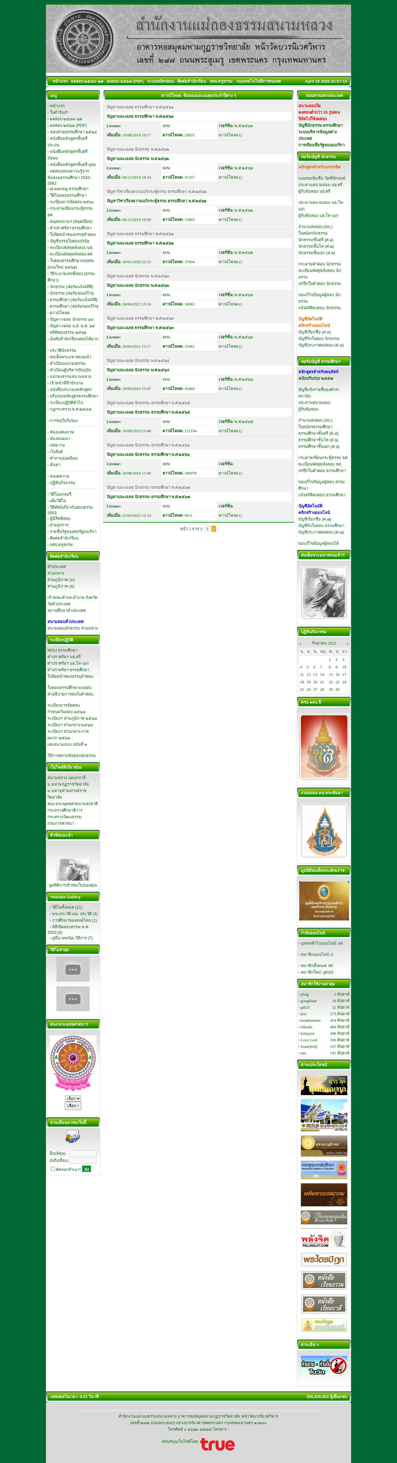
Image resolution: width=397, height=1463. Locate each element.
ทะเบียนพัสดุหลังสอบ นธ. (72, 247)
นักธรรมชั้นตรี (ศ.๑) (315, 239)
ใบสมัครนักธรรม (313, 233)
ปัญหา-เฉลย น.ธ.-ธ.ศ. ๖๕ (72, 325)
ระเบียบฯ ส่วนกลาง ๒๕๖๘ (70, 724)
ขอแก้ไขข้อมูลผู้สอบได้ (318, 543)
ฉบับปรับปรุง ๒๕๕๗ (315, 378)
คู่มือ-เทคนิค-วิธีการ (69, 938)
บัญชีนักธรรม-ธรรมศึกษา (320, 125)
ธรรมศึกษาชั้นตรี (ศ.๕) (318, 433)
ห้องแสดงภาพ (62, 432)
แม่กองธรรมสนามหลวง (70, 376)
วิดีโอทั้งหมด (63, 907)
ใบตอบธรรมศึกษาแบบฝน (69, 687)
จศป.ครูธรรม (61, 544)
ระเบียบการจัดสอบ (63, 705)
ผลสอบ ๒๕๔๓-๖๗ (66, 119)
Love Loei (309, 1040)
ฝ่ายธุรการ (59, 525)
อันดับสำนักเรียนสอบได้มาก (74, 339)
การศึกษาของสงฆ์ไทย (71, 920)
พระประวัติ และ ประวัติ (71, 913)
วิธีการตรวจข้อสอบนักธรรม (71, 755)
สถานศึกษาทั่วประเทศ (66, 610)
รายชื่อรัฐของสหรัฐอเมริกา (73, 531)
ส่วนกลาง (55, 573)
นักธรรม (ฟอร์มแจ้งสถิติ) (71, 286)
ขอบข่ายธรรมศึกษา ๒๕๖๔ (73, 132)
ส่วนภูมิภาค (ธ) (60, 586)
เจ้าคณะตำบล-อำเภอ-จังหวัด (72, 597)
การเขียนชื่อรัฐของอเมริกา (321, 145)
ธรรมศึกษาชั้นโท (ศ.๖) (318, 440)
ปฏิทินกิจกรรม (62, 482)
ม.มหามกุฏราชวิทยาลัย (68, 784)
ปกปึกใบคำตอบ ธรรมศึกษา (322, 470)
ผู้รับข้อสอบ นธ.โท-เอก (318, 215)
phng (305, 994)
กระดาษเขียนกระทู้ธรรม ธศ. (323, 457)
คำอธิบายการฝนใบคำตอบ (70, 694)
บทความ (57, 445)
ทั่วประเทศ (56, 566)
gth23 (328, 972)
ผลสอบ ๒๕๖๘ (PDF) (68, 125)
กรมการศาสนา (60, 823)
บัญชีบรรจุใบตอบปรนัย (70, 241)
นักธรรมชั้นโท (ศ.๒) (316, 246)
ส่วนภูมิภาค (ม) (61, 579)
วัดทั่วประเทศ (58, 604)
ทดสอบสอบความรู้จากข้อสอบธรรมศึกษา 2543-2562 (69, 177)
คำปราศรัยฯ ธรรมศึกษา (71, 228)
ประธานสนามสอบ (314, 402)
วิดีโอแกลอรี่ (60, 494)
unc (303, 1053)
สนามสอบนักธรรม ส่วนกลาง (72, 628)
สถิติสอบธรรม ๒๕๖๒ (68, 332)
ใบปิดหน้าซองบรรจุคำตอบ (73, 234)
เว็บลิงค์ (56, 451)
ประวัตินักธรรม (63, 350)
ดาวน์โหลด (59, 312)
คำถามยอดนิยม (64, 458)
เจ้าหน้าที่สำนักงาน (66, 383)
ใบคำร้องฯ (59, 112)
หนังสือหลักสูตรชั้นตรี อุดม (73, 164)
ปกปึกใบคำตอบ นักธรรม (319, 283)
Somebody (309, 1046)
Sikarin (306, 1027)
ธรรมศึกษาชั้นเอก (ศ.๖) (319, 446)
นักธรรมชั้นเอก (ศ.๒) (316, 252)
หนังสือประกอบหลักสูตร (70, 389)
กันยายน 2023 (324, 643)
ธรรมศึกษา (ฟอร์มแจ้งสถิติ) (74, 299)
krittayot (307, 1033)
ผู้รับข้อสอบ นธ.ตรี (314, 191)
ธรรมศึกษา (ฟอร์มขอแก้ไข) (74, 306)
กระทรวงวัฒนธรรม (64, 816)
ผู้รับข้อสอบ (308, 409)
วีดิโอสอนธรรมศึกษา (68, 195)
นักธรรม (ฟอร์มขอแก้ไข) (72, 293)
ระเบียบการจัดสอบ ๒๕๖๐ (72, 202)
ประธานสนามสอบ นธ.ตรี (320, 184)
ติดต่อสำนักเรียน (64, 538)
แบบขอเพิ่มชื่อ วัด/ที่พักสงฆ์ (322, 178)
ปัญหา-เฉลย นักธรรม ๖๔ (72, 319)
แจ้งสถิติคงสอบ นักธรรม (319, 307)
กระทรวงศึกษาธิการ (65, 810)
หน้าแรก (57, 105)
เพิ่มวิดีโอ (58, 500)
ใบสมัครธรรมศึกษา (315, 426)
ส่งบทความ (59, 476)
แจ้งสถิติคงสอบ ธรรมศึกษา (322, 495)
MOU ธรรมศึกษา (62, 650)
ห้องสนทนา (60, 438)
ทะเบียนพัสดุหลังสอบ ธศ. (71, 254)
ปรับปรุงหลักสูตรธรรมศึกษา (74, 396)
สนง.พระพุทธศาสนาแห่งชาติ (72, 803)
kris (304, 1013)
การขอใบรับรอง (64, 420)
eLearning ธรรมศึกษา (69, 188)
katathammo (310, 1020)
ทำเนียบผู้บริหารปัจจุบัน (70, 370)
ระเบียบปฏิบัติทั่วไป (66, 402)
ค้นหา (55, 464)
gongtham (309, 1000)
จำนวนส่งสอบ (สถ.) (315, 226)
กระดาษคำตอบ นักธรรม (319, 264)
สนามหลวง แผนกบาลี (66, 777)
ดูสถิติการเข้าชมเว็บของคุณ (73, 885)
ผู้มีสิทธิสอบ (60, 518)
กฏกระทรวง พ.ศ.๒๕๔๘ (71, 409)
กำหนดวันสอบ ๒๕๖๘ (66, 711)
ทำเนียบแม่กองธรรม (68, 363)
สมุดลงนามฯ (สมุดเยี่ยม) (71, 221)
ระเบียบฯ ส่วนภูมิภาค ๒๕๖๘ (72, 718)
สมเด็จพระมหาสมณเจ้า (70, 357)
